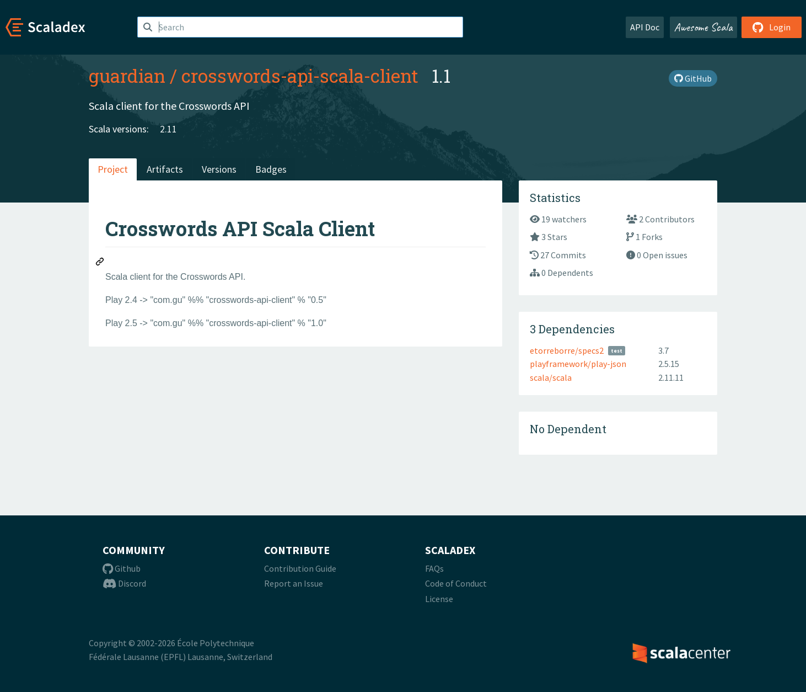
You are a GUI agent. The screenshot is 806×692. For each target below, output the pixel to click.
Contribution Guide (300, 568)
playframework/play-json (578, 363)
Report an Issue (293, 583)
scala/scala (551, 377)
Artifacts (165, 169)
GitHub (693, 78)
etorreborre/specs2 (567, 350)
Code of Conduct (456, 583)
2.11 (168, 129)
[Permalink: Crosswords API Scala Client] (100, 263)
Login (772, 27)
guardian (127, 75)
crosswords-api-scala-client (299, 75)
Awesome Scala (703, 27)
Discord (124, 583)
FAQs (434, 568)
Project (113, 169)
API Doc (644, 27)
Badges (271, 169)
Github (122, 568)
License (439, 598)
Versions (219, 169)
